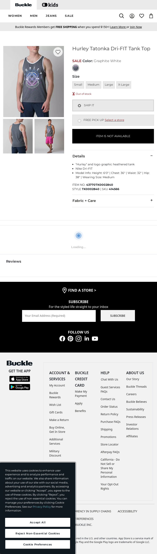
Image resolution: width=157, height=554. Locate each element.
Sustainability (135, 409)
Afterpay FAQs (110, 452)
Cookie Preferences (78, 519)
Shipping (106, 429)
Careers (131, 394)
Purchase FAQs (110, 422)
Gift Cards (55, 412)
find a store (82, 290)
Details (113, 156)
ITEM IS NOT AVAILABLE (113, 136)
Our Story (132, 379)
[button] (15, 16)
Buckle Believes (136, 402)
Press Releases (136, 417)
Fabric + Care (113, 200)
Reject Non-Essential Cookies (38, 533)
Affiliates (132, 436)
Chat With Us (109, 379)
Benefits (80, 411)
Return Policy (109, 414)
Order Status (109, 407)
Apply (78, 403)
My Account (57, 385)
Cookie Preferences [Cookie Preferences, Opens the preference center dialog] (37, 544)
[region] (37, 508)
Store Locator (110, 444)
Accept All (38, 522)
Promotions (108, 437)
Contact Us (108, 399)
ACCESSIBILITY (127, 511)
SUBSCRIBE (117, 316)
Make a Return (59, 420)
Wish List (55, 405)
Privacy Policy (42, 506)
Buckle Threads (136, 386)
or (120, 27)
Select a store (114, 120)
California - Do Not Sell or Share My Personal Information (110, 468)
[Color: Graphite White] (75, 68)
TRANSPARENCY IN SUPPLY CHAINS (87, 511)
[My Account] (132, 16)
